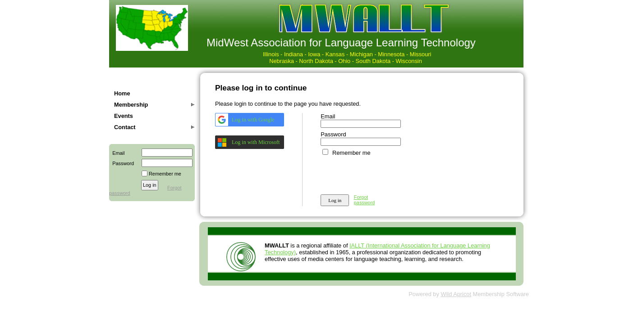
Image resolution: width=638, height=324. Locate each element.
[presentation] (389, 173)
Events (123, 115)
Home (122, 93)
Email (116, 153)
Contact (125, 127)
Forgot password (364, 199)
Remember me (165, 173)
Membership (131, 104)
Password (121, 163)
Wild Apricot (456, 294)
